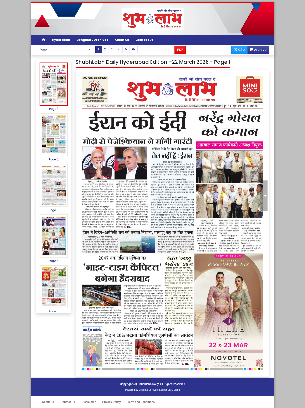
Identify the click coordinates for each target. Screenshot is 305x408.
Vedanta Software (149, 389)
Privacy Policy (111, 402)
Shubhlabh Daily (148, 384)
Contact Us (144, 40)
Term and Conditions (141, 402)
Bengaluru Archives (92, 40)
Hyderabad (61, 40)
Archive (257, 50)
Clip (239, 49)
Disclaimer (89, 402)
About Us (122, 40)
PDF (180, 49)
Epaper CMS (166, 389)
